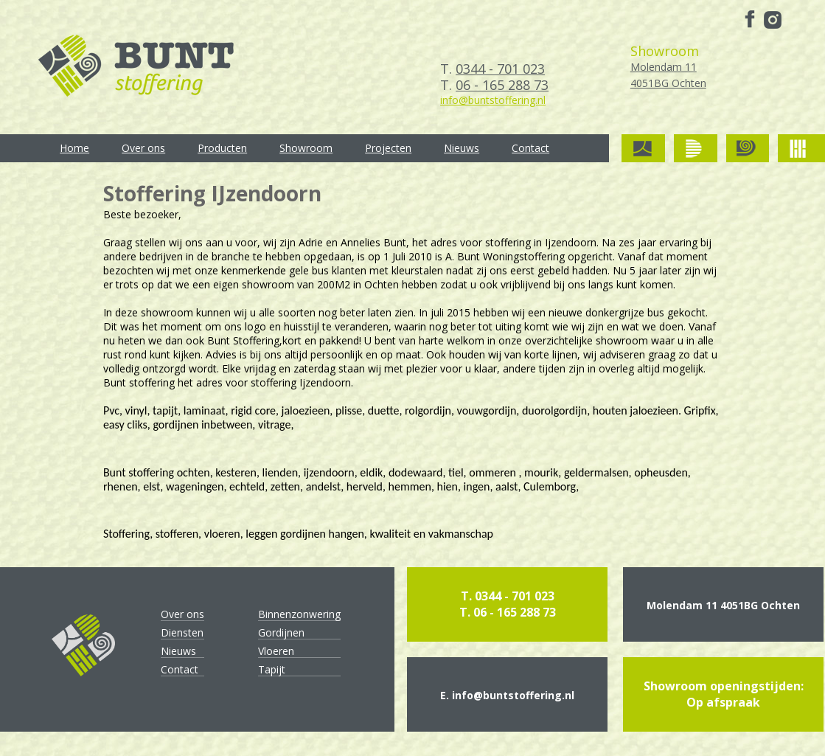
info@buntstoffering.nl (493, 100)
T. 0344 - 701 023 (507, 596)
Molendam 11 (668, 75)
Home (74, 148)
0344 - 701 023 (500, 68)
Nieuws (461, 148)
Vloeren (276, 651)
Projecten (388, 148)
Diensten (182, 632)
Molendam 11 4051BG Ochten (723, 605)
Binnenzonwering (299, 614)
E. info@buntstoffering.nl (507, 695)
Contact (530, 148)
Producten (222, 148)
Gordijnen (281, 632)
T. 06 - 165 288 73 (507, 612)
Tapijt (271, 669)
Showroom (306, 148)
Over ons (143, 148)
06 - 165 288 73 (502, 85)
